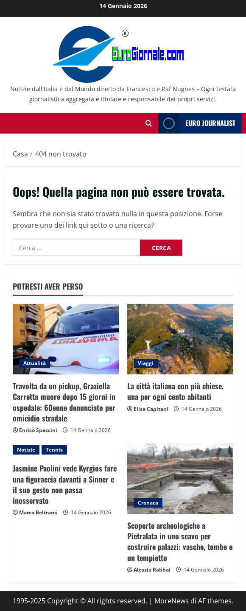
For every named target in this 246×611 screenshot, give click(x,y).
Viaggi (146, 363)
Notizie (26, 449)
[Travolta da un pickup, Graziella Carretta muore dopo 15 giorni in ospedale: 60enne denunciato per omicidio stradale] (66, 339)
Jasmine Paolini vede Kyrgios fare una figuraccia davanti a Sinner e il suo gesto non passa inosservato (65, 484)
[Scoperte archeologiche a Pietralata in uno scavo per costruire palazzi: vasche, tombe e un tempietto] (180, 478)
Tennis (54, 449)
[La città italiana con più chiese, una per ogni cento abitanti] (180, 339)
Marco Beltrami (38, 512)
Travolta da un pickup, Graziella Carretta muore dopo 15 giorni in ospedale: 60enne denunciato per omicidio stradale (64, 402)
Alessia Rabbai (152, 569)
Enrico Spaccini (38, 430)
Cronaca (148, 502)
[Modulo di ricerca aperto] (148, 123)
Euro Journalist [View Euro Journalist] (196, 123)
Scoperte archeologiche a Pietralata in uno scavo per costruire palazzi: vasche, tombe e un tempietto (179, 541)
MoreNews (171, 600)
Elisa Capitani (151, 409)
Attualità (34, 363)
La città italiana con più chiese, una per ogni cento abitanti (175, 391)
